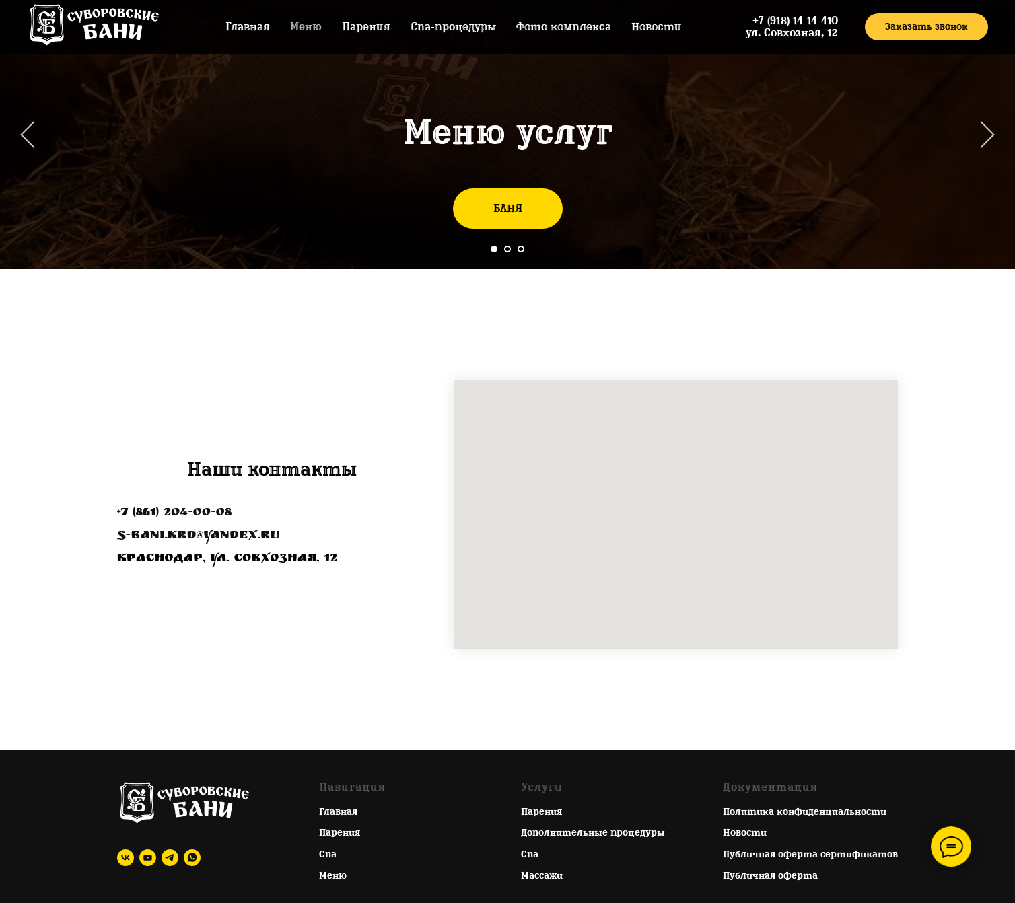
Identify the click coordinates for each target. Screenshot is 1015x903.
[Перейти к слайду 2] (507, 249)
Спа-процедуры (453, 27)
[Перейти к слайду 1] (494, 249)
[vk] (125, 857)
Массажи (542, 876)
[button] (926, 26)
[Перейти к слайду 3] (521, 249)
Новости (656, 27)
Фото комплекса (563, 27)
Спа (328, 854)
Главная (247, 27)
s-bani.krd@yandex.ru (198, 536)
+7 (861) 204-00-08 (174, 513)
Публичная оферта (770, 876)
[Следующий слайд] (987, 135)
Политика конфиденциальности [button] (804, 812)
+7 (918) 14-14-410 (795, 21)
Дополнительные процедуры (593, 833)
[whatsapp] (192, 857)
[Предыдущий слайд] (27, 135)
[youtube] (147, 857)
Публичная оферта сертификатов (810, 854)
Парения (366, 27)
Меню (306, 27)
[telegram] (170, 857)
